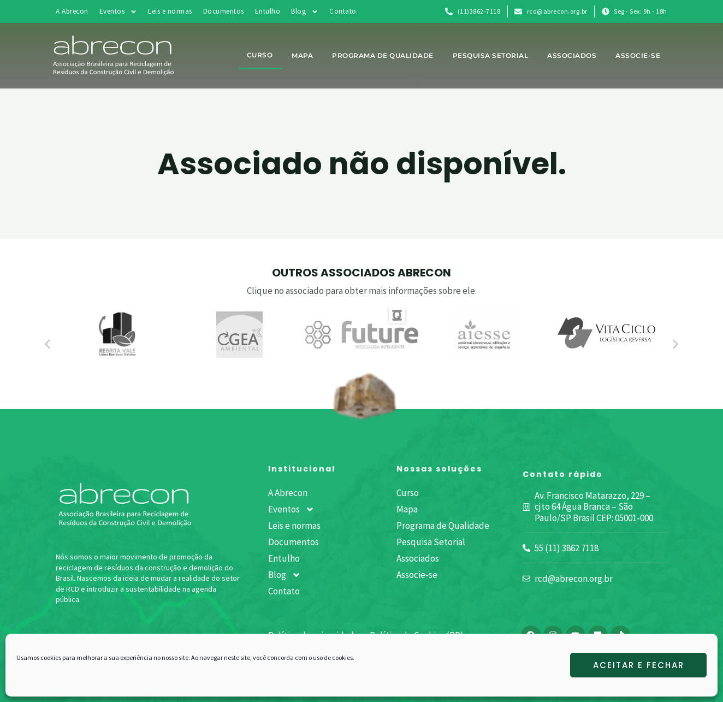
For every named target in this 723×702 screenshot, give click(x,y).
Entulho (268, 11)
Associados (571, 55)
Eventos (118, 11)
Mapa (302, 55)
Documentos (223, 11)
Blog (304, 11)
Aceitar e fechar (638, 665)
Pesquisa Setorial (491, 55)
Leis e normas (170, 11)
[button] (47, 344)
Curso (260, 55)
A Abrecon (72, 11)
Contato (343, 11)
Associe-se (637, 55)
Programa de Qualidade (383, 55)
